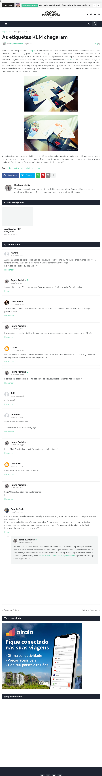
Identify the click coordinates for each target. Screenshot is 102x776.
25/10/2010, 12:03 (17, 304)
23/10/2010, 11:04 (17, 256)
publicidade (26, 168)
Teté (13, 393)
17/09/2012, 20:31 (17, 512)
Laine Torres (17, 301)
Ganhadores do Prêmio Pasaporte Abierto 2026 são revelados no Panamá (65, 5)
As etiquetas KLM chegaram (12, 230)
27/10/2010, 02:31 (17, 417)
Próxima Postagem (90, 610)
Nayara (14, 253)
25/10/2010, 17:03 (17, 350)
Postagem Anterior (11, 610)
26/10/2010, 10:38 (17, 396)
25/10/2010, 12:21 (17, 329)
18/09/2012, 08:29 (25, 543)
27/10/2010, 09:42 (17, 445)
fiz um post (31, 51)
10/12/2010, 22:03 (17, 466)
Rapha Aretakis (22, 185)
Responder (9, 270)
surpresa (36, 168)
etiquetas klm (21, 32)
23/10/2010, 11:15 (17, 283)
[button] (94, 5)
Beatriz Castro (18, 509)
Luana (14, 347)
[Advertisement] (51, 744)
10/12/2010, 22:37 (17, 488)
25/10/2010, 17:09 (17, 375)
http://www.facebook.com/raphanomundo (57, 556)
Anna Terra (69, 59)
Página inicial (8, 32)
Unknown (16, 463)
